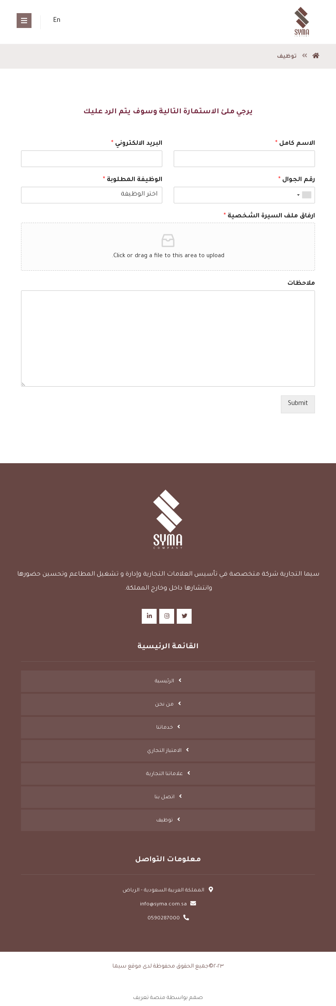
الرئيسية (164, 682)
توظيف (164, 821)
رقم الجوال (296, 180)
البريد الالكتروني (136, 143)
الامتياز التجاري (164, 751)
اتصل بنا (164, 797)
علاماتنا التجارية (164, 774)
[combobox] (304, 195)
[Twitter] (184, 616)
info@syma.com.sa (168, 905)
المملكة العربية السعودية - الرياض (168, 891)
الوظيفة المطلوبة (132, 180)
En (56, 20)
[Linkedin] (149, 616)
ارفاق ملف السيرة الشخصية (269, 216)
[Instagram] (166, 616)
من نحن (164, 705)
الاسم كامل (295, 143)
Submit (298, 404)
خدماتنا (164, 728)
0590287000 (168, 919)
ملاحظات (301, 283)
